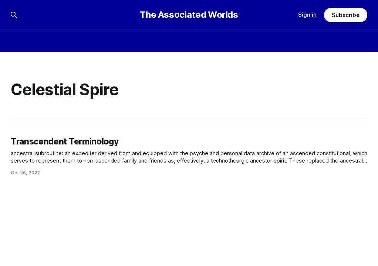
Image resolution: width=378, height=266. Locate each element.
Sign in (307, 14)
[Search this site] (13, 15)
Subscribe (346, 14)
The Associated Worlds (189, 14)
